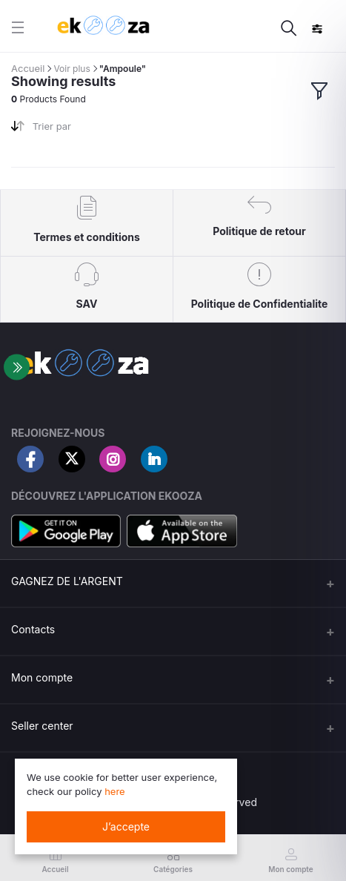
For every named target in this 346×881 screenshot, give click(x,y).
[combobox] (97, 129)
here (114, 791)
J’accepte (126, 826)
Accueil (27, 68)
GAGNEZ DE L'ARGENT (67, 581)
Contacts (33, 629)
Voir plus (71, 68)
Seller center (42, 725)
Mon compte (42, 677)
